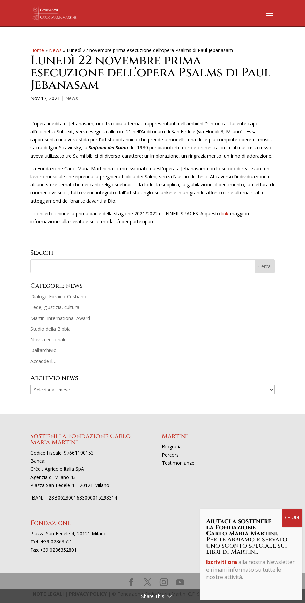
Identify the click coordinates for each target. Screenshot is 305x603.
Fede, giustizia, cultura (54, 307)
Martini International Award (60, 318)
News (55, 50)
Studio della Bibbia (50, 329)
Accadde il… (43, 361)
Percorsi (171, 454)
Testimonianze (178, 463)
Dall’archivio (43, 350)
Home (37, 50)
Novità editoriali (47, 339)
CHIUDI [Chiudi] (292, 517)
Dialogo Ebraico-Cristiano (58, 296)
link (224, 213)
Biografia (172, 446)
